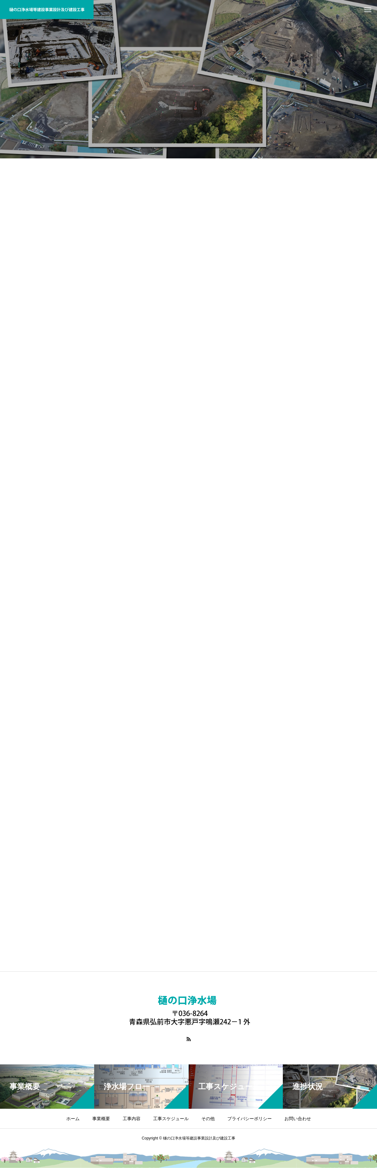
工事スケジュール (171, 1118)
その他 (208, 1118)
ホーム (73, 1118)
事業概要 (101, 1118)
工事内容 (131, 1118)
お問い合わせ (297, 1118)
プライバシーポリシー (249, 1118)
